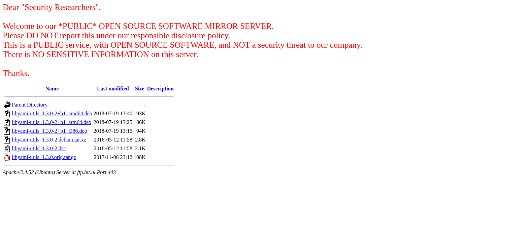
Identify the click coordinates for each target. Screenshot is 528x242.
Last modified (113, 88)
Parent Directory (29, 105)
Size (139, 88)
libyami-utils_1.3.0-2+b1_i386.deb (49, 131)
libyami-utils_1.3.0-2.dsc (39, 148)
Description (160, 88)
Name (52, 88)
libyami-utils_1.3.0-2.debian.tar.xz (49, 140)
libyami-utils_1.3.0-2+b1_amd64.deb (52, 113)
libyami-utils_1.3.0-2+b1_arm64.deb (51, 122)
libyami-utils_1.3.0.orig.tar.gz (44, 157)
